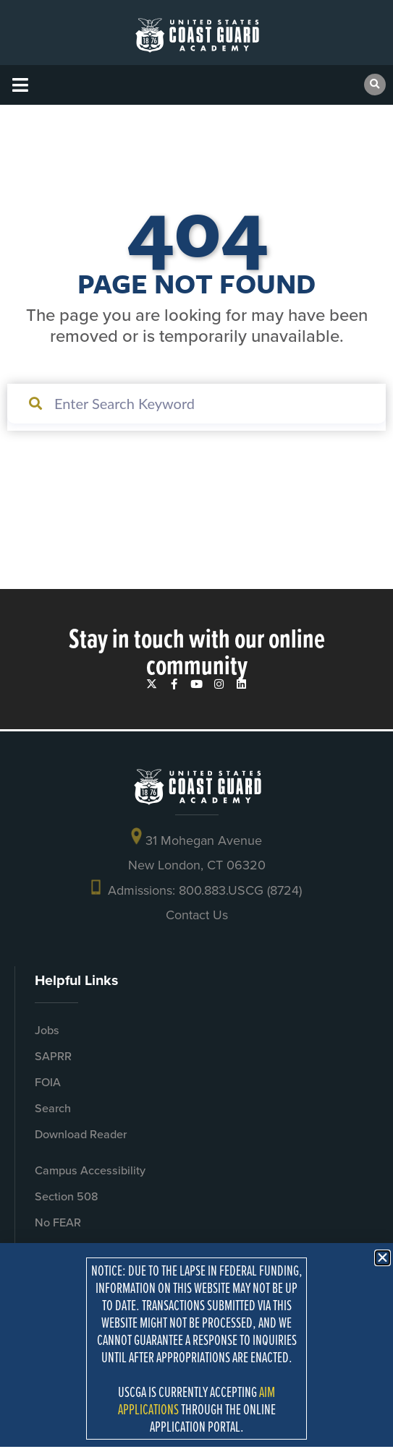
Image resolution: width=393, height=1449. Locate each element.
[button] (20, 85)
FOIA (48, 1082)
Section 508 (66, 1196)
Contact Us (197, 915)
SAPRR (53, 1056)
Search (53, 1108)
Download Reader (81, 1134)
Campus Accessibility (90, 1170)
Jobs (47, 1030)
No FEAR (58, 1222)
